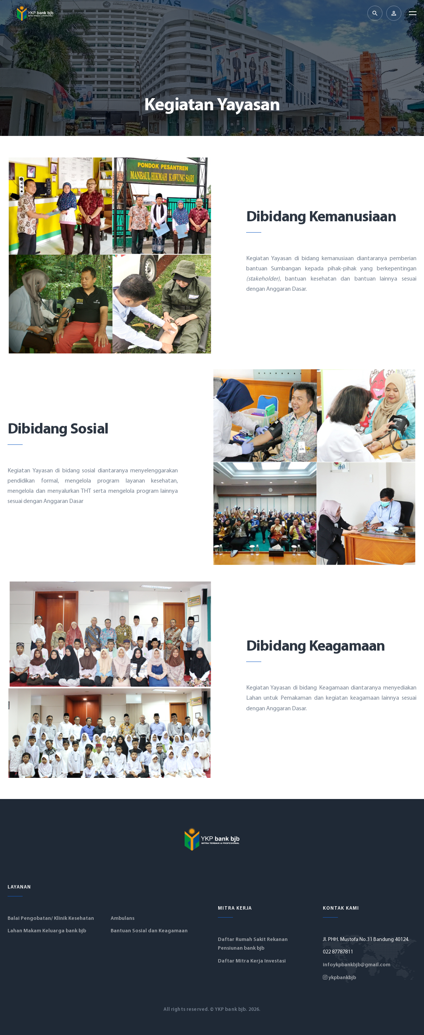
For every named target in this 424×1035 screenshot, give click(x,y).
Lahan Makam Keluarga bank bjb (47, 931)
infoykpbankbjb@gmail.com (356, 965)
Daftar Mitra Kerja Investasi (252, 961)
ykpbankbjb (339, 978)
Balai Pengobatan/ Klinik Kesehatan (51, 918)
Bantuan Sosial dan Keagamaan (149, 931)
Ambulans (122, 918)
